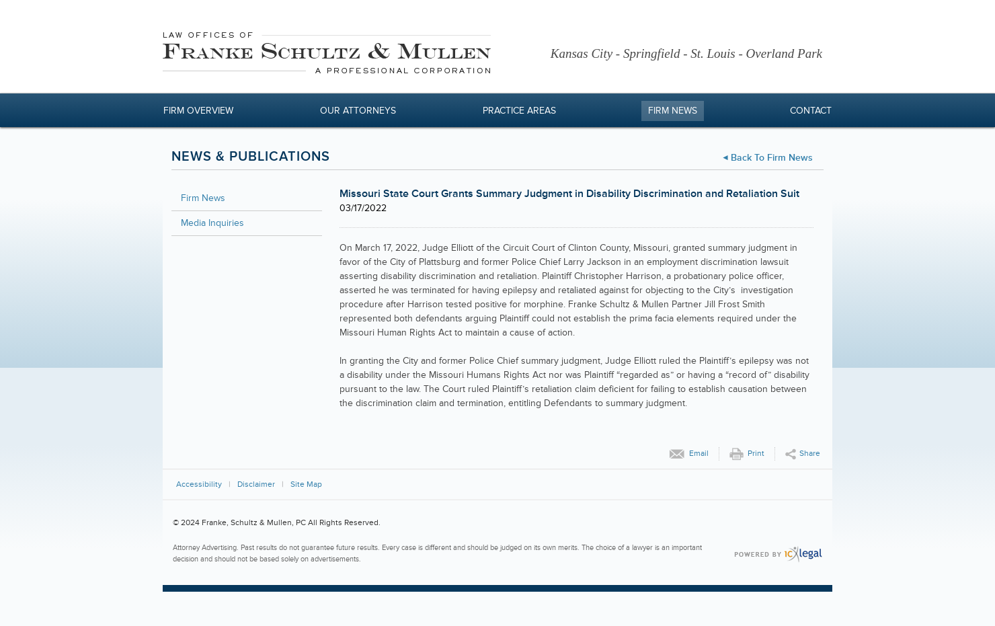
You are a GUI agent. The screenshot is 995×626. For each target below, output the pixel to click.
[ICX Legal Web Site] (778, 554)
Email (699, 453)
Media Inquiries (212, 223)
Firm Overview (198, 110)
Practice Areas (519, 110)
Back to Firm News (772, 157)
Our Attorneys (358, 110)
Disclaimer (256, 484)
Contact (811, 110)
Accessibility (199, 484)
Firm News (672, 110)
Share (809, 453)
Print (756, 453)
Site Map (306, 484)
